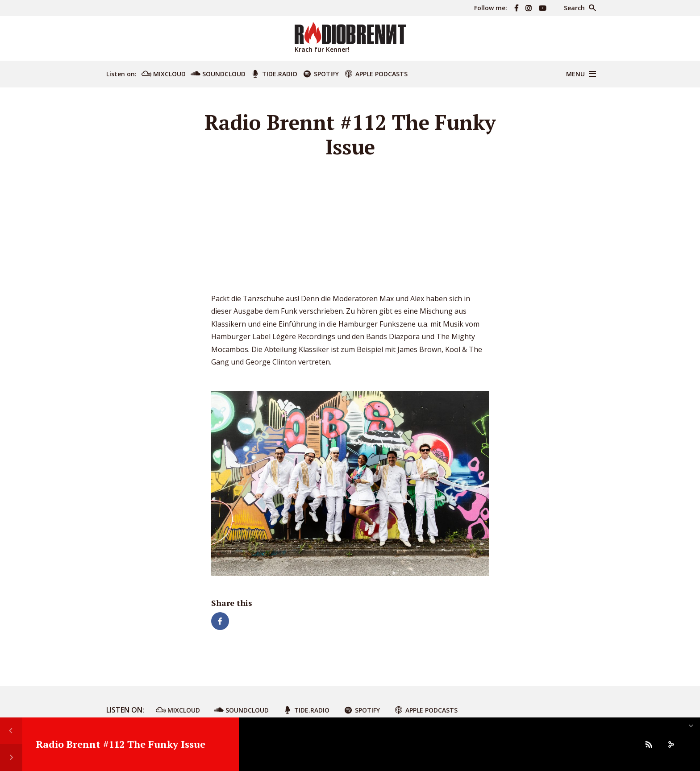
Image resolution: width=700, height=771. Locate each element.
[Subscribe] (649, 744)
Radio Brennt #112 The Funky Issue (120, 744)
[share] (671, 744)
